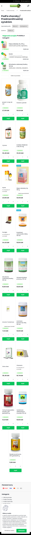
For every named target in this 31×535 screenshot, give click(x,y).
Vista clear (5, 366)
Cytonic (4, 145)
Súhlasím (21, 531)
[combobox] (15, 26)
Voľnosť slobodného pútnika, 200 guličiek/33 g (8, 411)
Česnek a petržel (21, 103)
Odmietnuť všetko (9, 530)
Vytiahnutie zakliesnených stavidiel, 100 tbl (21, 411)
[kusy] (8, 114)
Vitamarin (19, 365)
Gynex (4, 187)
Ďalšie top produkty (15, 75)
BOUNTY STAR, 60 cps (7, 103)
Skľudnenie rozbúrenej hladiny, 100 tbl (7, 278)
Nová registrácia (26, 1)
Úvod (2, 10)
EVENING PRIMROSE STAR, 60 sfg (22, 145)
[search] (28, 5)
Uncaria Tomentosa (8, 322)
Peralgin (4, 232)
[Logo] (15, 6)
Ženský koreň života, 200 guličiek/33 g (15, 455)
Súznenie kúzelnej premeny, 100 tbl (22, 278)
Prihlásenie (17, 1)
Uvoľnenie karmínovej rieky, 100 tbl (21, 322)
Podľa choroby (10, 10)
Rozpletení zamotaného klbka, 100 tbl (22, 234)
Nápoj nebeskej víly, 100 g (22, 189)
